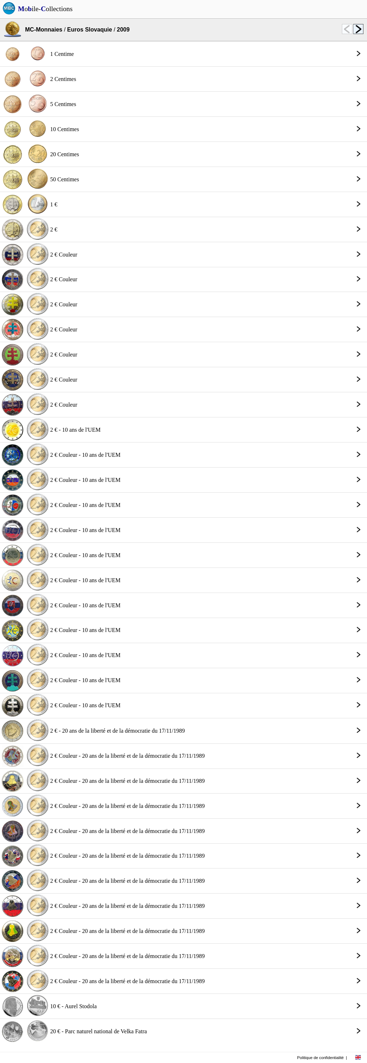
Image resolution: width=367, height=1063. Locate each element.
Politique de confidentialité (320, 1057)
